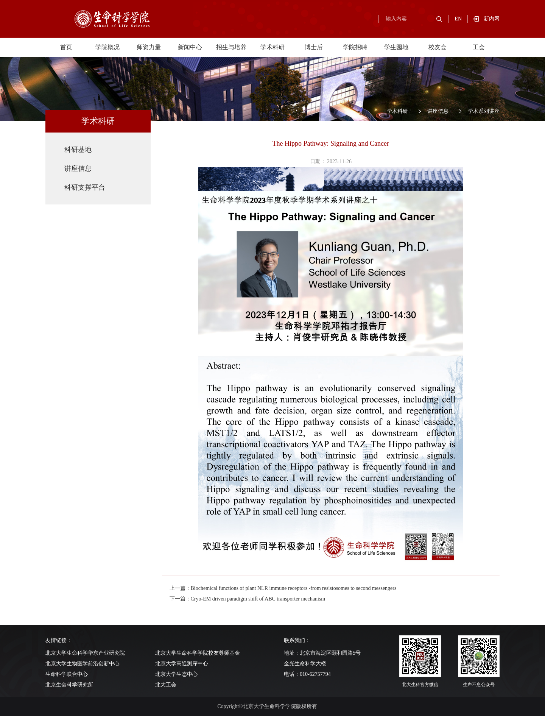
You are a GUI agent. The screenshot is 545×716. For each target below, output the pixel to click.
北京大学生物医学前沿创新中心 (82, 663)
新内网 (492, 19)
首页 (66, 47)
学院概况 (107, 47)
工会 (479, 47)
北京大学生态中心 (176, 674)
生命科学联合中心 (66, 674)
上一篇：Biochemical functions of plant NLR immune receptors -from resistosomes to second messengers (283, 588)
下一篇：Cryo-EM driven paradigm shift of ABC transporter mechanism (247, 599)
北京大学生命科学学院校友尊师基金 (197, 653)
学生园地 (396, 47)
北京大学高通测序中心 (181, 663)
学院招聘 (355, 47)
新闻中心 (190, 47)
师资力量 (149, 47)
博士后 (314, 47)
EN (458, 19)
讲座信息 (437, 111)
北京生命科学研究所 (69, 685)
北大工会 (165, 685)
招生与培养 (231, 47)
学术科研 (272, 47)
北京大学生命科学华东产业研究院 (85, 653)
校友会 (437, 47)
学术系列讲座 (484, 111)
